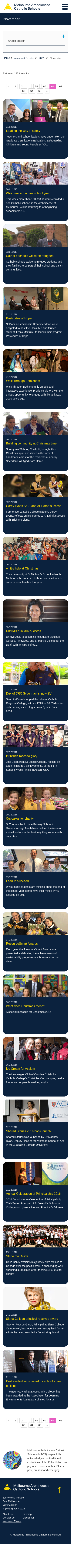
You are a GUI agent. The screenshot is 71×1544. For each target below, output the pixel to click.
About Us (8, 1514)
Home (6, 58)
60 (44, 86)
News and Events (23, 58)
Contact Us (9, 1517)
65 (39, 91)
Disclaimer (28, 1517)
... (29, 86)
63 (23, 91)
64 (31, 91)
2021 (41, 58)
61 (52, 86)
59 (36, 86)
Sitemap (27, 1514)
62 (60, 86)
